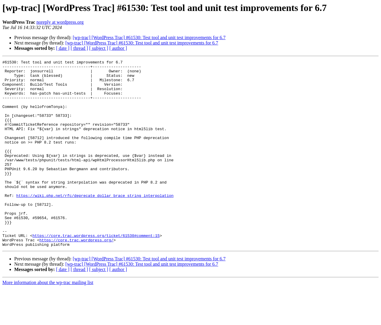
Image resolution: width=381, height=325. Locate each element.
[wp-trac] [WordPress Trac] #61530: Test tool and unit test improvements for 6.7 (149, 37)
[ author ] (118, 48)
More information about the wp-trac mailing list (47, 319)
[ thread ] (79, 48)
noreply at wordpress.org (60, 22)
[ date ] (62, 48)
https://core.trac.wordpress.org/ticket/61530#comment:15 (96, 271)
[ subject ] (98, 48)
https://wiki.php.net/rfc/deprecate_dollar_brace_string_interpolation (94, 223)
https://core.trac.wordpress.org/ (76, 276)
